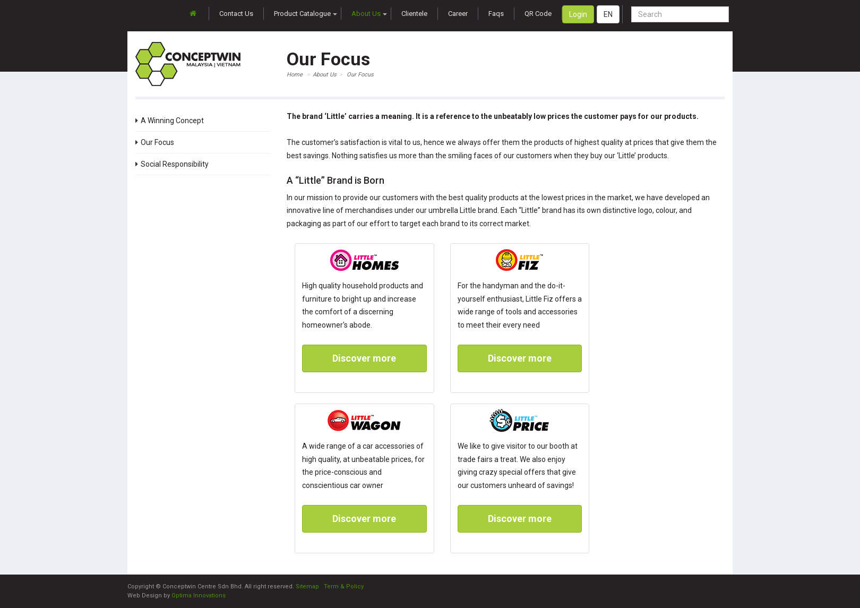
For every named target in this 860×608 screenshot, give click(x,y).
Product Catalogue (305, 14)
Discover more (364, 358)
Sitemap (307, 586)
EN (608, 14)
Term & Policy (344, 586)
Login (578, 14)
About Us (369, 14)
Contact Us (236, 14)
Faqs (496, 14)
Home (295, 74)
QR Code (538, 14)
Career (458, 14)
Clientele (414, 14)
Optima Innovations (198, 595)
